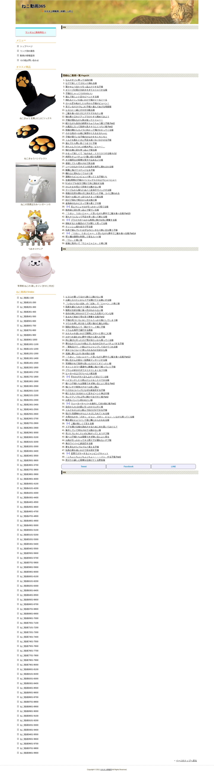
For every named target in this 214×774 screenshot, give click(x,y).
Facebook (128, 466)
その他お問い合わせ (29, 60)
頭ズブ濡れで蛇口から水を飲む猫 (81, 200)
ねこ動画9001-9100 (29, 716)
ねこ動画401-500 (28, 316)
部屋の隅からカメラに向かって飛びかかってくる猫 (89, 130)
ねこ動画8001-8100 (29, 669)
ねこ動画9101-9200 (29, 720)
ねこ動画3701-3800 (29, 469)
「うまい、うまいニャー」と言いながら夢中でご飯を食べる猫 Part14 (103, 233)
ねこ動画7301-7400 (29, 637)
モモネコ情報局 (106, 769)
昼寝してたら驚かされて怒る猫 (80, 163)
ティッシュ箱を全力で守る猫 (79, 226)
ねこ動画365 (33, 6)
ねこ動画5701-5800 (29, 562)
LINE (173, 466)
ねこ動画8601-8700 (29, 697)
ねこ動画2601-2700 (29, 418)
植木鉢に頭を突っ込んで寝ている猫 (82, 210)
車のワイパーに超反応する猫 (79, 443)
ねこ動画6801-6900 (29, 613)
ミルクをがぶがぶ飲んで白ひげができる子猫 (86, 410)
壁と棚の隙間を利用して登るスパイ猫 (83, 236)
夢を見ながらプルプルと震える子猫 (82, 447)
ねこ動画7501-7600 (29, 646)
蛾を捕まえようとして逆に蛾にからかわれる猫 (87, 420)
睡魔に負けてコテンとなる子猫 (80, 170)
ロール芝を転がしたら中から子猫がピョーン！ (87, 103)
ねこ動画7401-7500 (29, 641)
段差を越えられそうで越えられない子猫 (84, 307)
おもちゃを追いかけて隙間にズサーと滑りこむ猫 (88, 333)
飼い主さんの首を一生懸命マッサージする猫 (86, 360)
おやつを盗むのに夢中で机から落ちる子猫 (85, 337)
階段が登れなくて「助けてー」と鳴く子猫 (85, 327)
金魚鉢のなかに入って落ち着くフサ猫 (83, 203)
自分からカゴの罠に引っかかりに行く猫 (84, 407)
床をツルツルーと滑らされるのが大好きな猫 (86, 350)
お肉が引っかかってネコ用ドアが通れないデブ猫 (88, 440)
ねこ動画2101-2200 (29, 395)
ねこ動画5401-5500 (29, 548)
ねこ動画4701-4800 (29, 516)
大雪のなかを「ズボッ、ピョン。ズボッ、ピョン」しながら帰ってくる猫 (100, 417)
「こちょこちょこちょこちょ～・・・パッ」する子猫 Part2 (93, 457)
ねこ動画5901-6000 (29, 572)
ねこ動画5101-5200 (29, 535)
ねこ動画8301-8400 (29, 683)
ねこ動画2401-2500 (29, 409)
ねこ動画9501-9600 (29, 739)
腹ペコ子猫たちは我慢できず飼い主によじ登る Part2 (90, 383)
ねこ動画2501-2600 (29, 414)
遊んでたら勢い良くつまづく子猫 (81, 143)
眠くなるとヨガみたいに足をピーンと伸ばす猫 (87, 393)
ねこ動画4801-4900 (29, 521)
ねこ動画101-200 (28, 302)
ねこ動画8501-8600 (29, 692)
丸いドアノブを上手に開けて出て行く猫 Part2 (87, 397)
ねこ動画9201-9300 (29, 725)
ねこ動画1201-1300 (29, 353)
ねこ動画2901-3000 (29, 432)
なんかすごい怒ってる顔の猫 (79, 80)
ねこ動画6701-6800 (29, 609)
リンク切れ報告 (27, 51)
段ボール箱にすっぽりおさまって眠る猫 (84, 197)
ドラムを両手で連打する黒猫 (79, 330)
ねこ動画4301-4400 (29, 497)
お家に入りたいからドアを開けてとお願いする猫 (88, 300)
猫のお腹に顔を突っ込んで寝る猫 (81, 150)
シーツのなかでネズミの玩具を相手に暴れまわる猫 (89, 166)
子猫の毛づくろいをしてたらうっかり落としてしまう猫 (92, 320)
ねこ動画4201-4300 (29, 493)
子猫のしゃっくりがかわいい (79, 93)
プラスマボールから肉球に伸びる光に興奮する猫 (94, 220)
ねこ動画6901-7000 (29, 618)
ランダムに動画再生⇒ (35, 32)
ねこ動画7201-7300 (29, 632)
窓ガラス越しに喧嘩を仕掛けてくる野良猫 (85, 460)
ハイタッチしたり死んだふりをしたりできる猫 (87, 380)
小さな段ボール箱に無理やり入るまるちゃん (86, 133)
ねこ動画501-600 (28, 321)
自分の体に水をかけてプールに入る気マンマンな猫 (89, 313)
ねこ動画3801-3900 (29, 474)
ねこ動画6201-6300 (29, 586)
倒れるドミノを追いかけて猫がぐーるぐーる (86, 100)
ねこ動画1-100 (27, 298)
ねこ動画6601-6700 (29, 604)
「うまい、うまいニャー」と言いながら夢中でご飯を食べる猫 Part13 (98, 357)
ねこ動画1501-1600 (29, 367)
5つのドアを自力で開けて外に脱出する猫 (85, 183)
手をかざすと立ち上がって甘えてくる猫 (89, 377)
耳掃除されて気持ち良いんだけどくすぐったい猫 (88, 363)
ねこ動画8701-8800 (29, 702)
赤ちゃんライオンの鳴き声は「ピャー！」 (85, 146)
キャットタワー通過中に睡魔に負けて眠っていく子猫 (90, 367)
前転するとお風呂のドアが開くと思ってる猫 (86, 223)
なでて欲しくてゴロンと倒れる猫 (81, 83)
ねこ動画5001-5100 (29, 530)
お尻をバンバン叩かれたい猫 (79, 400)
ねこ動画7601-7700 (29, 651)
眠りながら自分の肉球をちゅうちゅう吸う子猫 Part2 (90, 123)
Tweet (84, 466)
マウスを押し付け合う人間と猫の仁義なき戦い (87, 323)
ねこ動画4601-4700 (29, 511)
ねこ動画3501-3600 (29, 460)
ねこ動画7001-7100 (29, 623)
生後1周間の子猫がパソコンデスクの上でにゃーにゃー (91, 180)
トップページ (26, 46)
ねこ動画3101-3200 (29, 442)
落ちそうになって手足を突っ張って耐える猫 (86, 216)
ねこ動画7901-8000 (29, 665)
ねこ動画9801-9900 (29, 753)
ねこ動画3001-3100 (29, 437)
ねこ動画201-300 (28, 307)
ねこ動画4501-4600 (29, 507)
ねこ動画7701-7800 (29, 655)
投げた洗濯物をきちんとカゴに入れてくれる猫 (87, 413)
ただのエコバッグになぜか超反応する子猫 (85, 390)
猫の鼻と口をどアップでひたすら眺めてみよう (87, 116)
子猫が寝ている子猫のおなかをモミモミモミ (86, 137)
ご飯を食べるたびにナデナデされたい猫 (84, 113)
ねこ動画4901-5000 (29, 525)
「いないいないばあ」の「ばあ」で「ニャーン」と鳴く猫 (93, 303)
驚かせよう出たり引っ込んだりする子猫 (84, 86)
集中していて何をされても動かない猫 (83, 430)
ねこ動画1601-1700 (29, 372)
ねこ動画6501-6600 (29, 599)
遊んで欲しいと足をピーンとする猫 (82, 96)
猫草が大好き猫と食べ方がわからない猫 (84, 310)
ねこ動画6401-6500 (29, 595)
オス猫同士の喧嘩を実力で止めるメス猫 (84, 160)
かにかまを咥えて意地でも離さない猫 (83, 187)
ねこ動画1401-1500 (29, 363)
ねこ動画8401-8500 (29, 688)
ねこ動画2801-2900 (29, 428)
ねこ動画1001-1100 (29, 344)
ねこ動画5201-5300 (29, 539)
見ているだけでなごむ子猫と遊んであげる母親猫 (88, 106)
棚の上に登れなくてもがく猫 (79, 173)
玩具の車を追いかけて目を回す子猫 (82, 450)
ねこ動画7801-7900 (29, 660)
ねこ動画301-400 (28, 312)
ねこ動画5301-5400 (29, 544)
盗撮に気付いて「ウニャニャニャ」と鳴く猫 (86, 243)
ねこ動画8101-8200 (29, 674)
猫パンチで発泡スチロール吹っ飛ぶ (82, 387)
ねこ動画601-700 (28, 325)
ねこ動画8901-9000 (29, 711)
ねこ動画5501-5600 (29, 553)
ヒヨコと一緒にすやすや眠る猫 (80, 110)
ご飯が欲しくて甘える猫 (82, 423)
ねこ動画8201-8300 (29, 678)
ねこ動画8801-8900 (29, 706)
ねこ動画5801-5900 (29, 567)
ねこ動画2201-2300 (29, 400)
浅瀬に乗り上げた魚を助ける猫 (80, 353)
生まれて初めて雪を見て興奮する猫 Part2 (85, 317)
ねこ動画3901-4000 (29, 479)
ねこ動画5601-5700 (29, 558)
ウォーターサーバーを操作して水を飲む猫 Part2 (93, 403)
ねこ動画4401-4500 (29, 502)
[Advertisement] (130, 51)
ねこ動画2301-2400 (29, 404)
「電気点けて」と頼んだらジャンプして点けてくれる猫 (92, 347)
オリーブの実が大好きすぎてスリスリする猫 (86, 90)
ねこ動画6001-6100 (29, 576)
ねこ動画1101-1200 (29, 349)
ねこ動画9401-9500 (29, 734)
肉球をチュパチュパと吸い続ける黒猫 (83, 156)
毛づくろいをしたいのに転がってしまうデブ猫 (87, 433)
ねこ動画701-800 (28, 330)
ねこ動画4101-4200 (29, 488)
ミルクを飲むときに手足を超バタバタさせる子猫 (88, 140)
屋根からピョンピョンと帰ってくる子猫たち (86, 176)
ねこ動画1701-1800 (29, 377)
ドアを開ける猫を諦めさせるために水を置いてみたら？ (92, 427)
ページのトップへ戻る (186, 760)
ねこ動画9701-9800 (29, 748)
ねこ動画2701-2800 (29, 423)
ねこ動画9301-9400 (29, 730)
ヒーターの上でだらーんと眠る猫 (81, 373)
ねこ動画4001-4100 (29, 483)
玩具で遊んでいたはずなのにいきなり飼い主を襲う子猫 (92, 230)
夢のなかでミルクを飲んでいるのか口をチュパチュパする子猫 (95, 343)
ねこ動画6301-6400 (29, 590)
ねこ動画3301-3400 (29, 451)
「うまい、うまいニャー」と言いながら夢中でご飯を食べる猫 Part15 (98, 213)
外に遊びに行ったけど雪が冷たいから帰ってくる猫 (89, 340)
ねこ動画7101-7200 (29, 627)
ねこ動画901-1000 (28, 339)
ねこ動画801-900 (28, 335)
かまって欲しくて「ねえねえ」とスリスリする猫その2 (91, 153)
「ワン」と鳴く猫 (74, 240)
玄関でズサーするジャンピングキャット (89, 453)
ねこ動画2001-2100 (29, 391)
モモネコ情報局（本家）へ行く (58, 11)
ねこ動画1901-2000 (29, 386)
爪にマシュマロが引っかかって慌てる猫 (89, 206)
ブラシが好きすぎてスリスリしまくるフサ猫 (86, 370)
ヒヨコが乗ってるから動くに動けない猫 (84, 297)
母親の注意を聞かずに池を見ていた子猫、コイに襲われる (93, 193)
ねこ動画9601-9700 (29, 743)
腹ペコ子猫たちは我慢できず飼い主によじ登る (87, 437)
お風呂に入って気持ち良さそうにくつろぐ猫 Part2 (89, 126)
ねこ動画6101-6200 (29, 581)
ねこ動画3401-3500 (29, 455)
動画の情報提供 (27, 55)
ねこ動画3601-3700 (29, 465)
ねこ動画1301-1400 (29, 358)
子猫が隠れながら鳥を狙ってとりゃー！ (84, 120)
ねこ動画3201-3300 (29, 446)
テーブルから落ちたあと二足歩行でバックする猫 (88, 190)
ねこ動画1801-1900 (29, 381)
